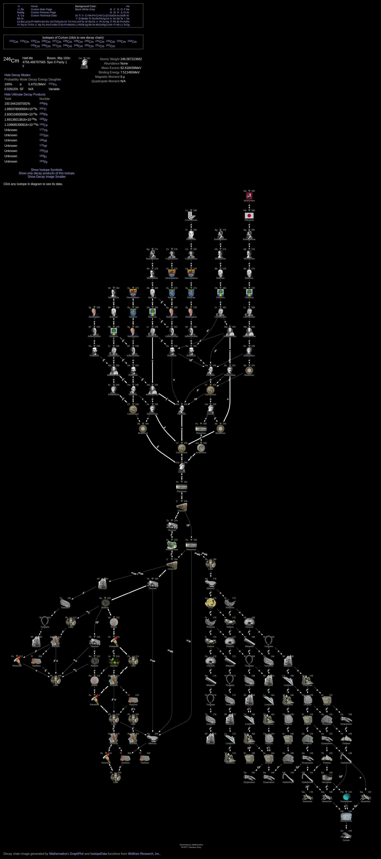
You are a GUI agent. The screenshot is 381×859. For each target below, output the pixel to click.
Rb (18, 18)
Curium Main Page (41, 9)
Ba (22, 21)
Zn (107, 15)
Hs (93, 24)
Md (70, 24)
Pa (32, 24)
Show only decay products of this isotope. (47, 173)
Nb (82, 18)
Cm (52, 24)
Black (78, 9)
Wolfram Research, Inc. (144, 853)
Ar (127, 12)
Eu (47, 21)
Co (97, 15)
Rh (97, 18)
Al (111, 12)
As (118, 15)
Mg (22, 12)
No (73, 24)
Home (34, 6)
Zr (80, 18)
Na (18, 12)
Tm (69, 21)
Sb (118, 18)
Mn (90, 15)
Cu (104, 15)
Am (48, 24)
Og (128, 24)
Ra (22, 24)
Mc (118, 24)
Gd (52, 21)
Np (39, 24)
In (111, 18)
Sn (114, 18)
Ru (93, 18)
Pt (100, 21)
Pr (32, 21)
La (25, 21)
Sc (76, 15)
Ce (29, 21)
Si (114, 12)
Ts (124, 24)
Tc (90, 18)
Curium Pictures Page (43, 12)
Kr (127, 15)
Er (65, 21)
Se (121, 15)
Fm (66, 24)
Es (62, 24)
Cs (18, 21)
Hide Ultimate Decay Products (24, 94)
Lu (76, 21)
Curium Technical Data (44, 15)
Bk (55, 24)
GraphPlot (76, 853)
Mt (97, 24)
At (124, 21)
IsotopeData (98, 853)
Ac (25, 24)
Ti (80, 15)
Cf (58, 24)
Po (121, 21)
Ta (82, 21)
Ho (62, 21)
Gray (92, 9)
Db (82, 24)
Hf (79, 21)
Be (22, 9)
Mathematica (58, 853)
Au (103, 21)
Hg (107, 21)
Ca (22, 15)
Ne (128, 9)
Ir (97, 21)
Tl (111, 21)
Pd (100, 18)
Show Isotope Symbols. (47, 169)
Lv (121, 24)
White (85, 9)
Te (121, 18)
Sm (44, 21)
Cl (124, 12)
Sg (86, 24)
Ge (114, 15)
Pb (114, 21)
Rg (104, 24)
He (128, 6)
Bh (90, 24)
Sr (22, 18)
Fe (93, 15)
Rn (128, 21)
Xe (127, 18)
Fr (18, 24)
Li (19, 9)
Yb (73, 21)
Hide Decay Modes (17, 75)
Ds (100, 24)
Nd (36, 21)
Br (124, 15)
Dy (58, 21)
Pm (40, 21)
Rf (79, 24)
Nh (111, 24)
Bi (118, 21)
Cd (107, 18)
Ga (111, 15)
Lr (77, 24)
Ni (100, 15)
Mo (86, 18)
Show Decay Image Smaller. (47, 176)
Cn (107, 24)
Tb (55, 21)
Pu (43, 24)
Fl (114, 24)
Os (93, 21)
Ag (103, 18)
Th (29, 24)
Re (90, 21)
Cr (86, 15)
